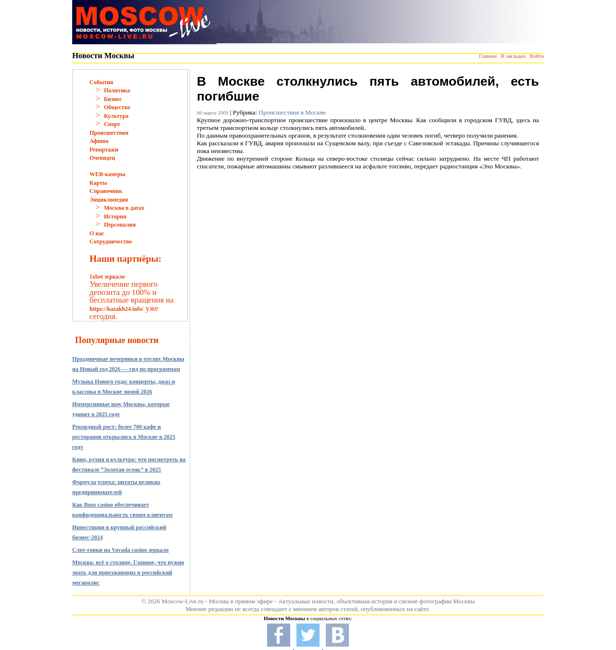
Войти (537, 56)
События (101, 82)
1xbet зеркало (107, 276)
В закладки (513, 56)
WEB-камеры (107, 174)
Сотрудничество (111, 241)
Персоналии (120, 224)
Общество (117, 107)
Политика (117, 90)
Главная (488, 56)
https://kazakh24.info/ (116, 309)
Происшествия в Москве (292, 112)
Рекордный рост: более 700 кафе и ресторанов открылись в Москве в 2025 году (123, 436)
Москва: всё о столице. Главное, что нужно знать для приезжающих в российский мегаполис (128, 572)
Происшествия (109, 132)
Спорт (112, 124)
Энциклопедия (109, 199)
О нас (97, 233)
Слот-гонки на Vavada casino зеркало (120, 550)
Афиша (99, 141)
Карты (98, 182)
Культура (116, 116)
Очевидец (102, 157)
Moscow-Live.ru (183, 601)
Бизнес (113, 99)
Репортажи (104, 149)
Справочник (106, 191)
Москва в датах (124, 207)
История (115, 216)
